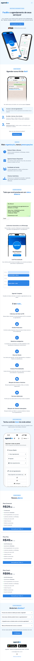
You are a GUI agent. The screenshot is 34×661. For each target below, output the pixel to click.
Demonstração (17, 134)
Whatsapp (17, 633)
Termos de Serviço (17, 656)
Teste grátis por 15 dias (17, 24)
